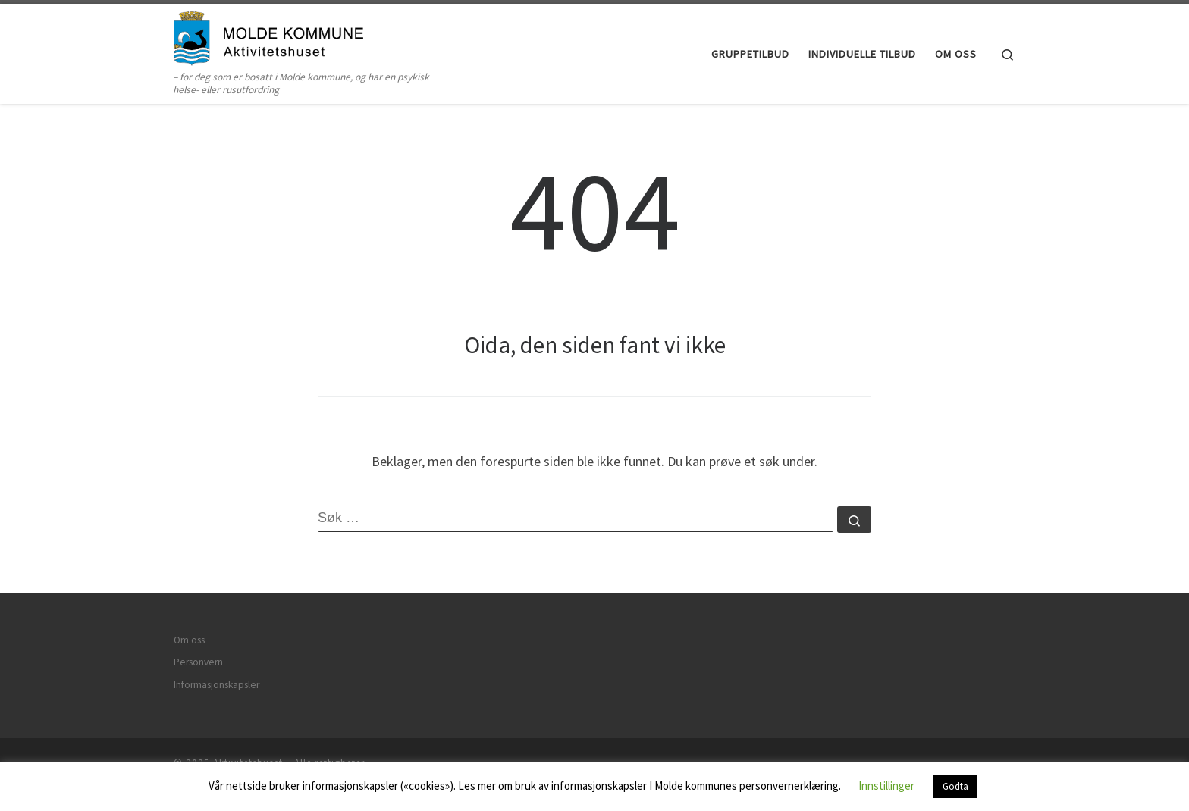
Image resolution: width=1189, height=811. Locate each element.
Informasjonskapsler (216, 684)
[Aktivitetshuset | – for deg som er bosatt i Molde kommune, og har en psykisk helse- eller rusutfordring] (268, 36)
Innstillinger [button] (886, 785)
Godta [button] (955, 786)
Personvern (198, 662)
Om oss (189, 640)
